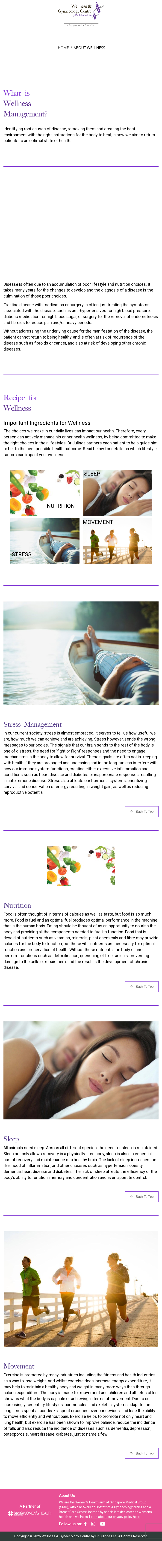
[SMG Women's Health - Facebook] (85, 1524)
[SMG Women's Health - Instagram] (93, 1524)
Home (63, 47)
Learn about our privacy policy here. (114, 1517)
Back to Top (142, 811)
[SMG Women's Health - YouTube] (103, 1524)
